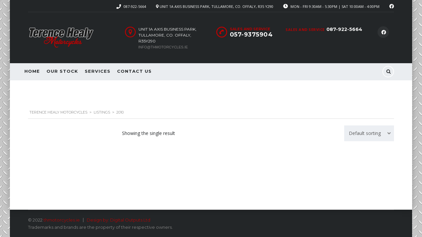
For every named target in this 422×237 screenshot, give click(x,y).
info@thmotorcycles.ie (163, 47)
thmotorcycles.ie (62, 220)
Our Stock (62, 71)
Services (97, 71)
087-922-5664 (135, 6)
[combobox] (369, 124)
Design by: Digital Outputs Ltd (118, 220)
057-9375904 (251, 34)
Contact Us (134, 71)
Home (32, 71)
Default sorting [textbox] (365, 124)
